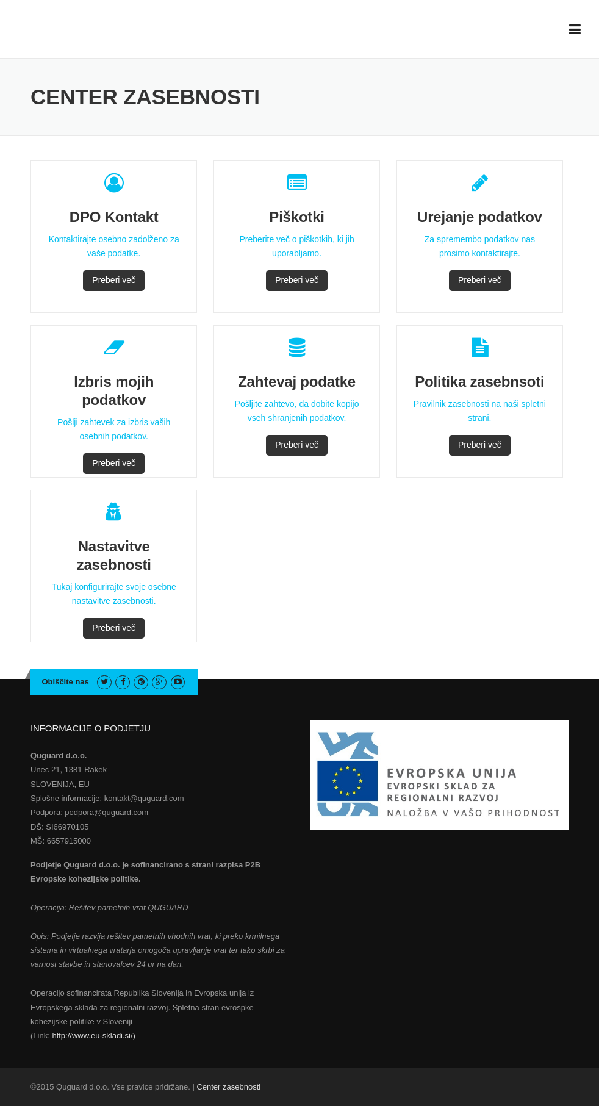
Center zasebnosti (228, 1086)
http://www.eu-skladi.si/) (93, 1035)
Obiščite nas (65, 681)
